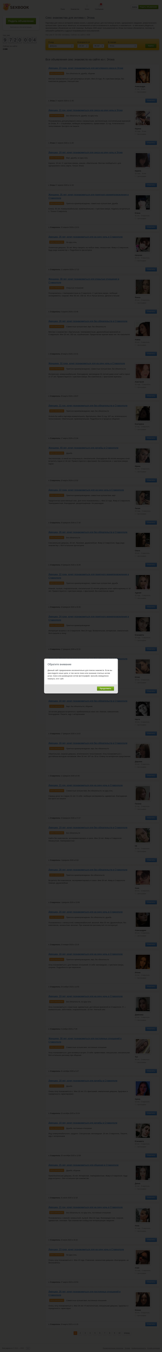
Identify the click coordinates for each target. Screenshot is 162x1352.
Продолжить (105, 688)
